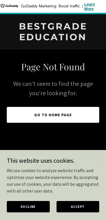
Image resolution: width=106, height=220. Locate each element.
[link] (53, 38)
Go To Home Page (53, 114)
